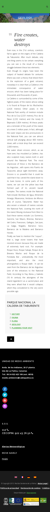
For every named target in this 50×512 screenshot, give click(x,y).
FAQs (5, 459)
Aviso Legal (43, 483)
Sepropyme (31, 493)
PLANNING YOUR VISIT (22, 328)
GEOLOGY (16, 324)
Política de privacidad (9, 488)
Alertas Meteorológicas (13, 446)
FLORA (15, 321)
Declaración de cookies (31, 488)
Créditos (46, 488)
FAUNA (15, 317)
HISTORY (16, 314)
